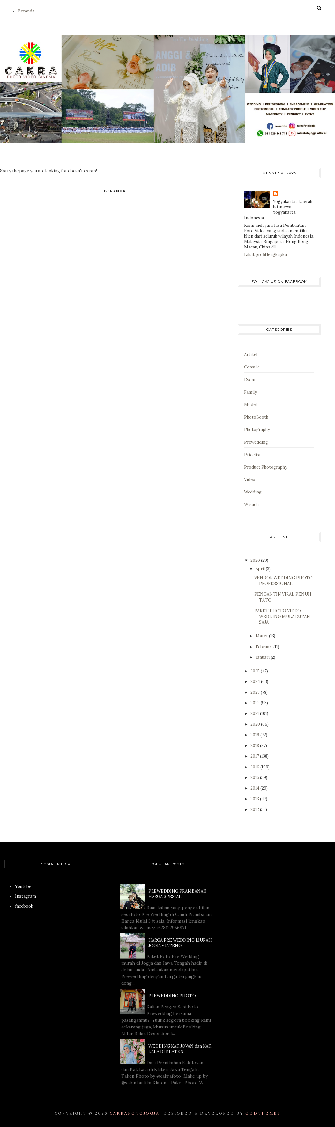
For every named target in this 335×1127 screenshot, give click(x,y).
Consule (252, 367)
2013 (255, 799)
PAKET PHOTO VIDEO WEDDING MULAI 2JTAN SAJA (282, 616)
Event (250, 379)
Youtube (23, 886)
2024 (255, 681)
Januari (263, 657)
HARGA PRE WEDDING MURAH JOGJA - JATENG (180, 943)
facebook (24, 906)
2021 (255, 713)
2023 (255, 692)
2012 (255, 809)
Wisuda (251, 504)
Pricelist (252, 454)
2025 (255, 671)
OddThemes (263, 1113)
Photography (257, 429)
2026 (255, 560)
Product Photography (265, 467)
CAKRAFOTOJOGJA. (135, 1113)
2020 (255, 724)
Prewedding (256, 442)
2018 (255, 745)
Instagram (25, 896)
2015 (255, 777)
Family (250, 392)
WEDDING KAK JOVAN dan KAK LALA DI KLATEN (179, 1048)
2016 (255, 767)
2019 (255, 735)
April (261, 569)
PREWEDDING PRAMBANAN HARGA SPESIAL (177, 893)
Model (250, 404)
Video (249, 479)
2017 (255, 756)
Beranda (26, 11)
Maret (262, 636)
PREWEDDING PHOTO (172, 995)
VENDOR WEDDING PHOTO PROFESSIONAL (283, 580)
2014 (255, 788)
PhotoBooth (256, 417)
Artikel (250, 354)
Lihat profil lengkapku (265, 254)
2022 (255, 703)
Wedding (253, 492)
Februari (264, 646)
